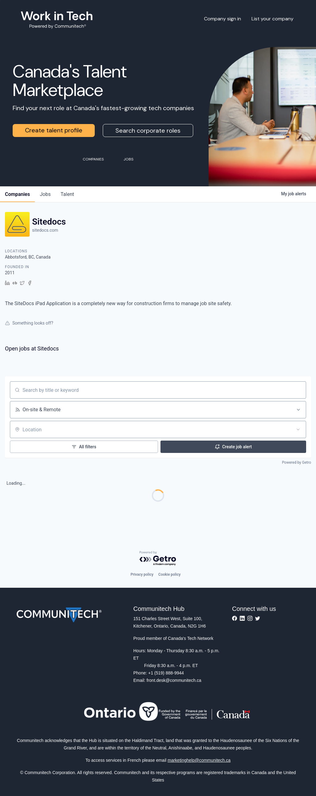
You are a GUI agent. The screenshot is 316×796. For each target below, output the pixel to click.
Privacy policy (142, 574)
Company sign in (222, 18)
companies (17, 194)
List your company (272, 18)
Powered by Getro (296, 462)
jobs (45, 194)
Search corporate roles (148, 130)
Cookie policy (169, 574)
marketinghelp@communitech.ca (199, 760)
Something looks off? (29, 323)
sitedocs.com (45, 230)
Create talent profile (53, 130)
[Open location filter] (298, 429)
